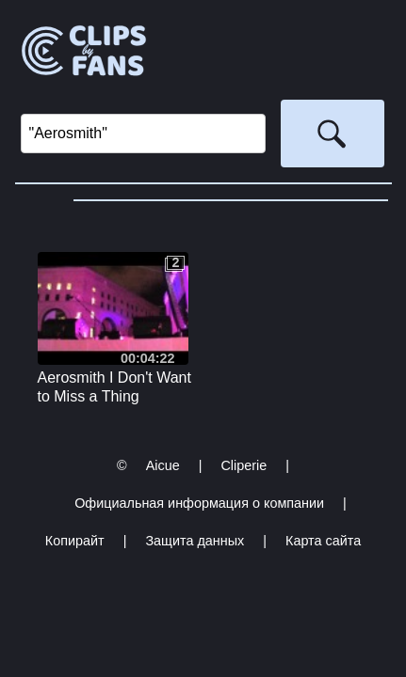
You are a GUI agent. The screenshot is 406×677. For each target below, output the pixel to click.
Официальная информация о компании (199, 503)
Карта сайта (323, 540)
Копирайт (75, 540)
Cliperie (243, 465)
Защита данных (194, 540)
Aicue (163, 465)
